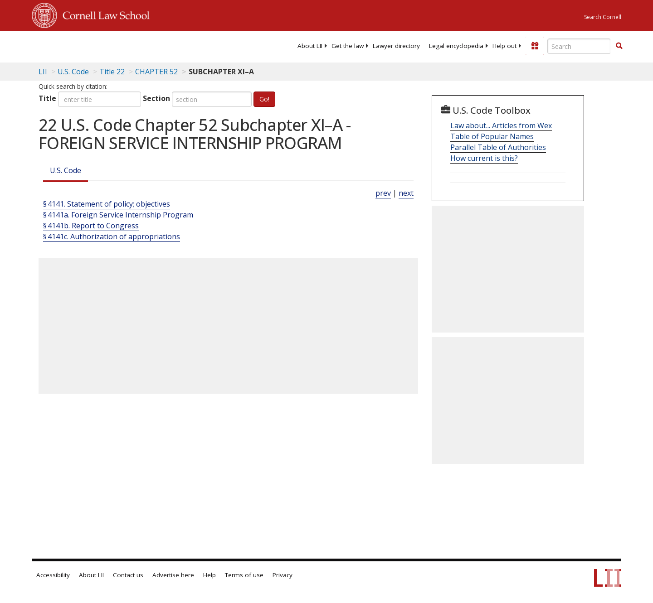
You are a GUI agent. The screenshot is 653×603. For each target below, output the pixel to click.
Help (209, 575)
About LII (309, 46)
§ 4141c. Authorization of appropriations (111, 236)
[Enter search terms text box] (579, 46)
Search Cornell (602, 17)
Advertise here (173, 575)
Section (156, 98)
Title (47, 98)
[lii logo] (133, 45)
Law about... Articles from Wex (501, 125)
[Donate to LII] (535, 46)
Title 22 (112, 72)
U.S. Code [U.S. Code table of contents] (73, 72)
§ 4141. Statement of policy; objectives (106, 204)
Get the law (347, 46)
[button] (619, 46)
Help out (504, 46)
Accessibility (53, 575)
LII (43, 72)
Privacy (282, 575)
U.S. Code (65, 170)
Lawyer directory (396, 46)
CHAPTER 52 (156, 72)
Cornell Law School (103, 14)
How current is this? (484, 158)
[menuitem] (310, 45)
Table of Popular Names (492, 136)
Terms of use (244, 575)
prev (383, 193)
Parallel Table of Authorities (498, 147)
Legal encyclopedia (456, 46)
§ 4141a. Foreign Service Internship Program (118, 215)
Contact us (128, 575)
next (406, 193)
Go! (264, 99)
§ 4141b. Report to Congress (91, 226)
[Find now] (619, 46)
